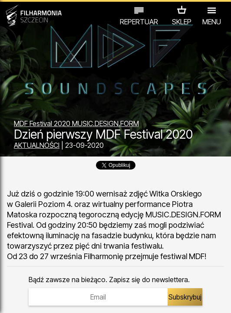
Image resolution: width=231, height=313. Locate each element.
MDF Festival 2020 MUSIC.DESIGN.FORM (76, 123)
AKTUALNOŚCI (36, 145)
